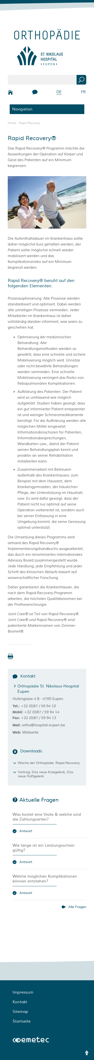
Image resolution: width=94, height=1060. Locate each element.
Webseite (30, 732)
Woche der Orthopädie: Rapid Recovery (49, 763)
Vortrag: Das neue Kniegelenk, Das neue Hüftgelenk (45, 774)
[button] (10, 656)
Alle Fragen (77, 907)
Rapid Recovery (29, 123)
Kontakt (20, 1002)
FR (83, 92)
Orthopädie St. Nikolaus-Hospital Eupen (48, 689)
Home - (13, 123)
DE (59, 92)
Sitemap (20, 1011)
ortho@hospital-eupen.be (43, 725)
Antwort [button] (25, 831)
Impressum (23, 992)
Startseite (22, 1021)
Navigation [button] (22, 109)
